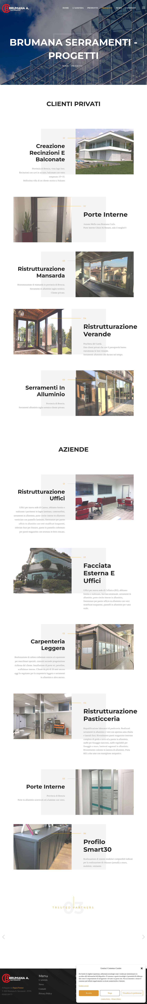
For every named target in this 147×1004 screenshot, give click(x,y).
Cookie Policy (105, 999)
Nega (110, 993)
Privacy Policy (116, 999)
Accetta (89, 993)
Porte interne (105, 214)
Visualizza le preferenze (132, 993)
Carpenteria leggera (48, 644)
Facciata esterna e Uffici (99, 573)
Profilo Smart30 (97, 845)
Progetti (107, 8)
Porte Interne (45, 786)
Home (66, 8)
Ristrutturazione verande (110, 330)
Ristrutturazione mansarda (41, 272)
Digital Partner (18, 988)
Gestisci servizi (84, 986)
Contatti (130, 8)
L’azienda (78, 8)
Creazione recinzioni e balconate (47, 153)
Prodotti (92, 8)
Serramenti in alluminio (45, 391)
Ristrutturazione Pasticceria (110, 715)
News (119, 8)
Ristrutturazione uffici (41, 495)
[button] (141, 968)
